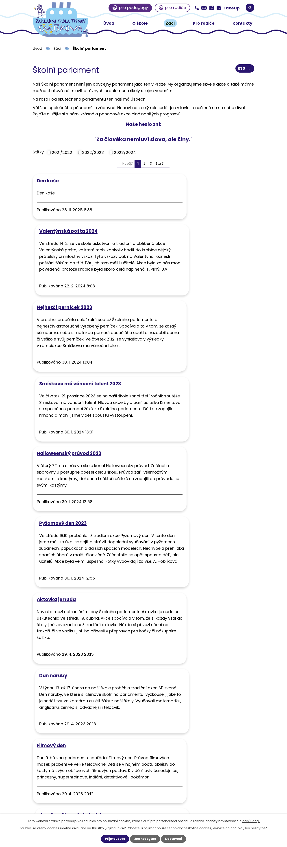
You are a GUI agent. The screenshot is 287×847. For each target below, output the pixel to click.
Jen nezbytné (145, 838)
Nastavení (175, 838)
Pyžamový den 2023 (173, 359)
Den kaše (48, 180)
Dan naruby (164, 454)
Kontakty (242, 23)
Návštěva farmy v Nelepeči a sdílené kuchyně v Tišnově (80, 629)
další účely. (251, 821)
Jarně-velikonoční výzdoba (183, 543)
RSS (244, 69)
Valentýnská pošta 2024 (179, 180)
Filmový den (51, 543)
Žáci (170, 23)
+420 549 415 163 (153, 782)
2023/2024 (125, 152)
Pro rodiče (204, 23)
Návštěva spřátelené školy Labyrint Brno (198, 626)
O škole (140, 23)
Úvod (108, 23)
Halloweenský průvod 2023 (69, 359)
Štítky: (39, 152)
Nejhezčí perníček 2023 (64, 270)
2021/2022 (62, 152)
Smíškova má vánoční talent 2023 (190, 270)
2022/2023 (93, 152)
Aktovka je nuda (56, 454)
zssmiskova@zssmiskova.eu (163, 790)
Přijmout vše (113, 838)
